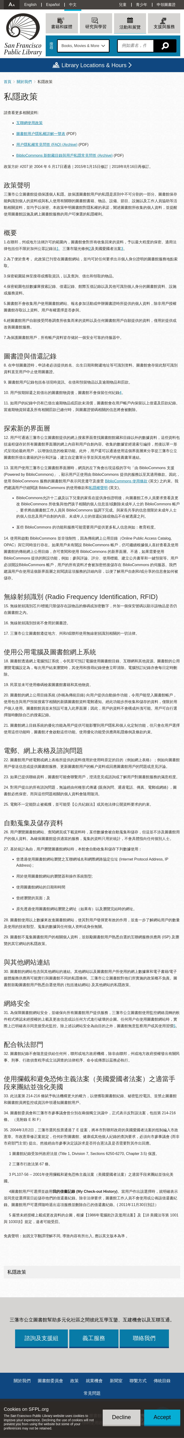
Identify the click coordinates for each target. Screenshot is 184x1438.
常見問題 (92, 1393)
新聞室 (116, 1380)
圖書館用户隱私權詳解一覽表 (40, 134)
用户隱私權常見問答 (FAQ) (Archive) (47, 145)
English (30, 5)
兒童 (123, 5)
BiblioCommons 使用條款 (126, 481)
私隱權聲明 (98, 488)
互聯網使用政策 (29, 123)
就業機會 (94, 1380)
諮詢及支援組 (41, 1338)
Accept (162, 1417)
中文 (73, 5)
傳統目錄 (162, 1380)
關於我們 (24, 82)
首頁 (7, 82)
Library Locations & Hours (94, 65)
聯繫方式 (138, 1380)
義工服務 (93, 1338)
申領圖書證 (166, 5)
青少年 (141, 5)
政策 (74, 1380)
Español (53, 5)
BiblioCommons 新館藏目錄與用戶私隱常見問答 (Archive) (64, 155)
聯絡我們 (144, 1338)
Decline (121, 1417)
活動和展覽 (130, 27)
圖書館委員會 (50, 1380)
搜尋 (51, 46)
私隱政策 (16, 1272)
